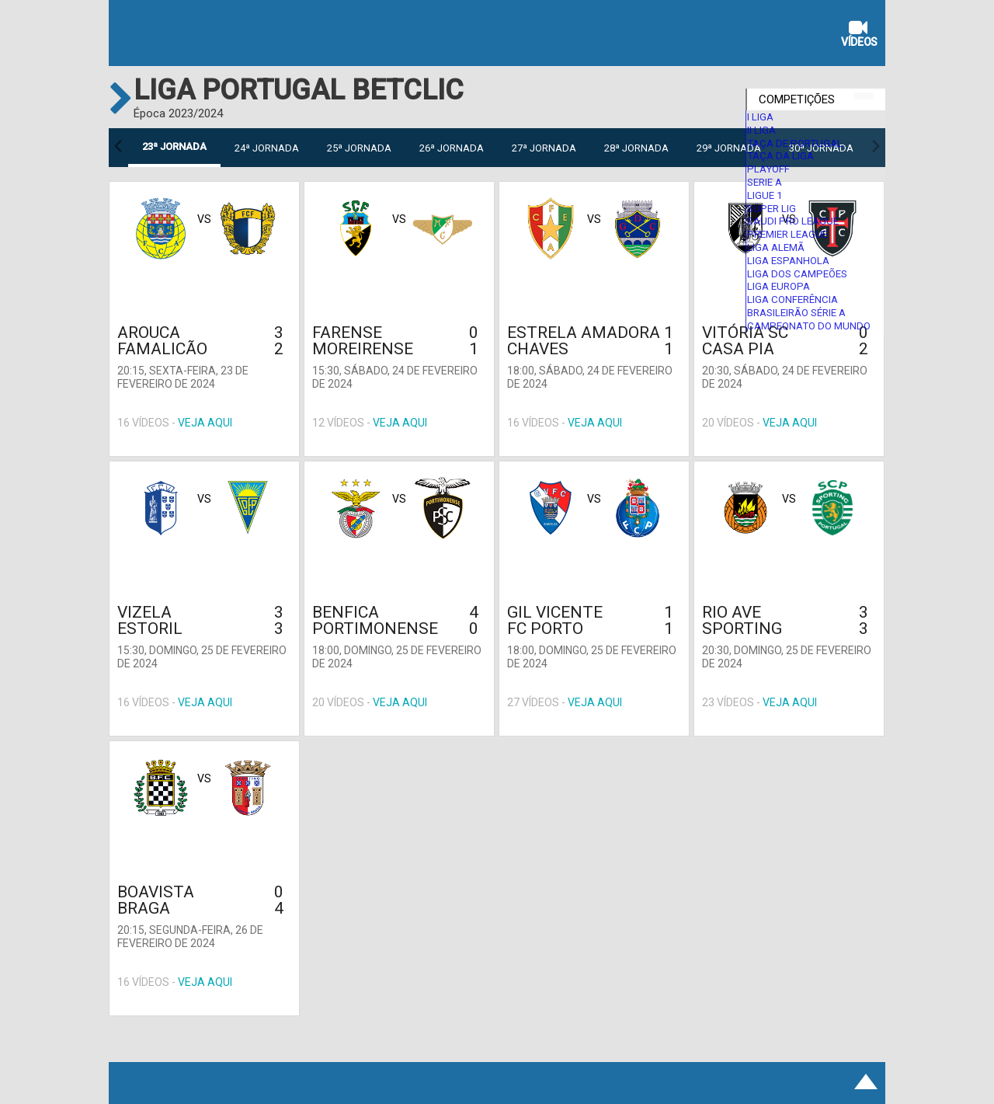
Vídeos (859, 35)
